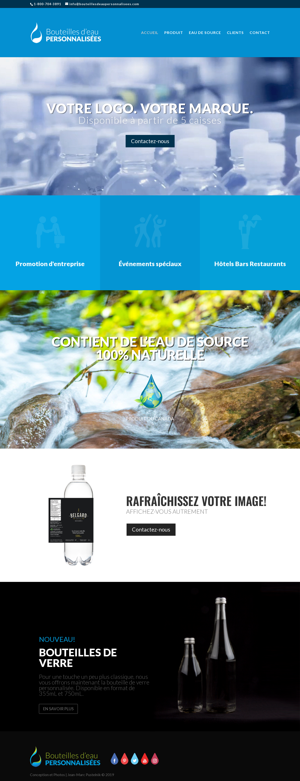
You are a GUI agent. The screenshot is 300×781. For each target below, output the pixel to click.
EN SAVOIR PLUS (58, 708)
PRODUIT (173, 33)
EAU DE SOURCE (205, 33)
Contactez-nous (150, 141)
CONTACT (260, 33)
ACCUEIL (149, 33)
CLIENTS (235, 33)
